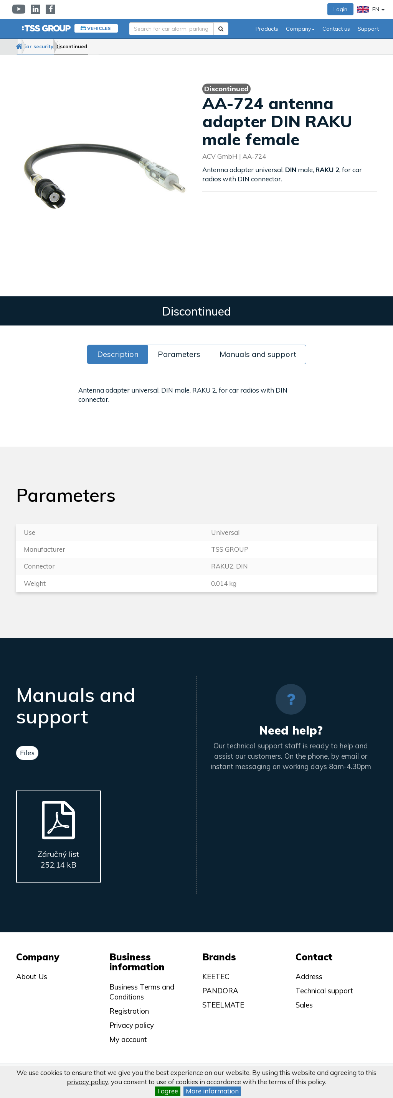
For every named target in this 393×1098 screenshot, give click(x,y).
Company (300, 28)
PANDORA (220, 990)
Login (340, 9)
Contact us (336, 28)
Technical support (324, 990)
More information (212, 1091)
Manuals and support (258, 354)
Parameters (179, 354)
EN (371, 9)
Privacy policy (131, 1025)
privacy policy (87, 1082)
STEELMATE (223, 1004)
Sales (304, 1004)
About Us (31, 976)
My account (128, 1039)
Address (309, 976)
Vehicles (99, 28)
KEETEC (216, 976)
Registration (129, 1011)
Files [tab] (27, 752)
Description (118, 354)
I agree (167, 1091)
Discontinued (108, 46)
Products (267, 28)
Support (368, 28)
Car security (61, 46)
